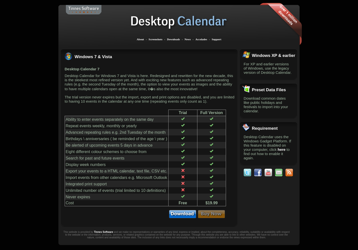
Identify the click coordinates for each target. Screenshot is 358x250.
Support (217, 39)
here (282, 149)
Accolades (201, 39)
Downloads (173, 39)
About (140, 39)
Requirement (265, 128)
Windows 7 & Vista (93, 56)
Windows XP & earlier (273, 55)
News (187, 39)
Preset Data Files (269, 89)
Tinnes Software (103, 232)
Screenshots (155, 39)
